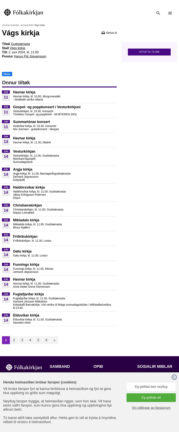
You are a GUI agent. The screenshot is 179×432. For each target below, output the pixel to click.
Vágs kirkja (17, 48)
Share (7, 74)
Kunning (5, 25)
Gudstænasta (20, 44)
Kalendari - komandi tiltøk (22, 25)
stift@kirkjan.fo (60, 406)
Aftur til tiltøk (149, 52)
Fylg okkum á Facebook (154, 378)
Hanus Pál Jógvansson (30, 56)
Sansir (140, 415)
